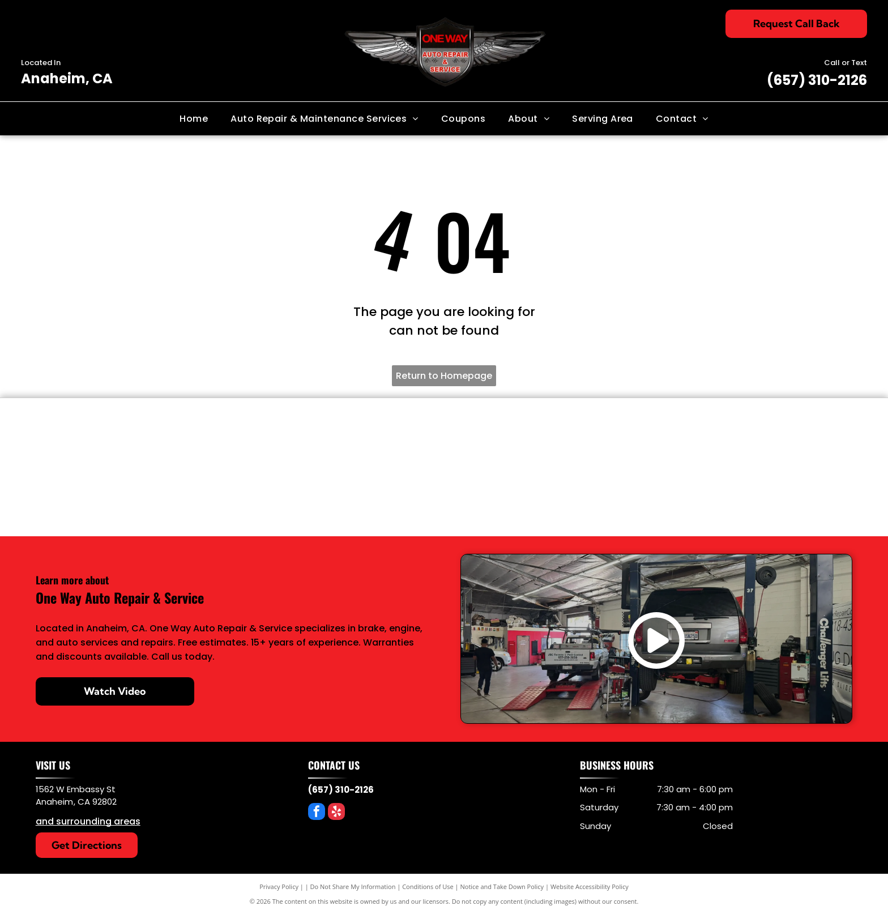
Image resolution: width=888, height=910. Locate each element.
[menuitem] (193, 118)
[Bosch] (242, 494)
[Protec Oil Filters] (646, 440)
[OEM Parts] (107, 494)
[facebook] (316, 813)
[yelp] (336, 813)
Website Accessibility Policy (589, 886)
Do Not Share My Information (353, 886)
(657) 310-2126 (817, 80)
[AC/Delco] (376, 494)
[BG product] (376, 440)
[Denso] (107, 440)
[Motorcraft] (511, 494)
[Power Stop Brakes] (242, 440)
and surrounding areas (88, 821)
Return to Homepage (444, 375)
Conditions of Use (428, 886)
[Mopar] (646, 494)
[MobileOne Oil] (780, 440)
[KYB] (511, 440)
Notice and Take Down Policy (502, 886)
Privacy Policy (278, 886)
